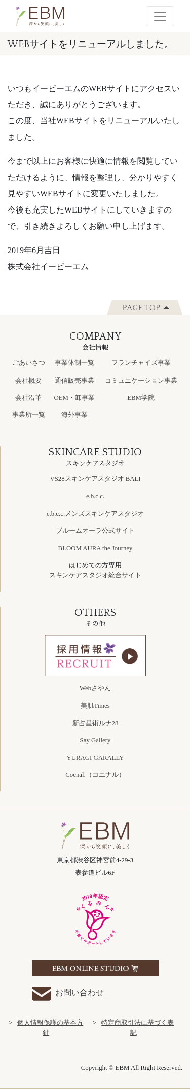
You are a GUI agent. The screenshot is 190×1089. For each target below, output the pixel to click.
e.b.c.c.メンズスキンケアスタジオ (95, 513)
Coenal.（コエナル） (95, 774)
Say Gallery (95, 740)
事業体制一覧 (74, 362)
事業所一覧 (28, 414)
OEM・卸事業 (74, 397)
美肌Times (95, 705)
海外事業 (74, 414)
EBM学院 (141, 397)
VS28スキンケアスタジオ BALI (95, 478)
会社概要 (28, 380)
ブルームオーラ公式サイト (95, 530)
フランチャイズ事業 (141, 362)
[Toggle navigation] (160, 16)
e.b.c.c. (95, 496)
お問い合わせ (68, 993)
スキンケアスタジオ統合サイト (95, 575)
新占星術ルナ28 (95, 723)
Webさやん (95, 688)
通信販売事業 (74, 380)
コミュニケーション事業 (141, 380)
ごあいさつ (28, 362)
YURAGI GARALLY (95, 757)
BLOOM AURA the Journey (95, 548)
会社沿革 (28, 397)
